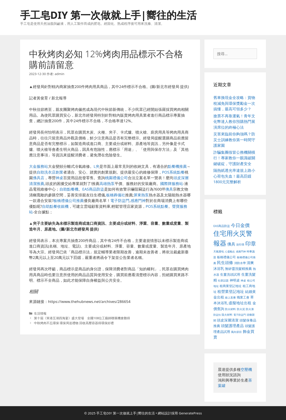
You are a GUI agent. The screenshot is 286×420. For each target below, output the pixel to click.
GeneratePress (190, 413)
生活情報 (40, 313)
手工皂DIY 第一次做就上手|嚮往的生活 (108, 15)
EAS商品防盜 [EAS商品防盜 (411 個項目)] (221, 226)
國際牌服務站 (171, 183)
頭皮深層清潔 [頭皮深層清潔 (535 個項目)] (227, 320)
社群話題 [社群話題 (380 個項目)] (223, 280)
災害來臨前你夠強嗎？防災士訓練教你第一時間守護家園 (234, 139)
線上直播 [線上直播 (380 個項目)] (230, 297)
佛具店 (38, 177)
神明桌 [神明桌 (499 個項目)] (235, 280)
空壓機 (246, 369)
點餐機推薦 (177, 166)
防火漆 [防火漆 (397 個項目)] (250, 309)
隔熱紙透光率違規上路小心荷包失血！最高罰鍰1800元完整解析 (234, 176)
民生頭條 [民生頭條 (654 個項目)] (225, 262)
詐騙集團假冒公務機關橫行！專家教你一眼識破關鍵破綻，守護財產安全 (234, 158)
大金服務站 (38, 166)
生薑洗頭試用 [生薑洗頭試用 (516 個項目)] (230, 274)
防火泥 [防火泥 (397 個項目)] (241, 309)
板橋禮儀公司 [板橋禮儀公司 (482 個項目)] (226, 257)
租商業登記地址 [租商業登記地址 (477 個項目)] (231, 286)
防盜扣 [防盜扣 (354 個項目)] (217, 314)
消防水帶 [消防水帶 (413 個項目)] (240, 263)
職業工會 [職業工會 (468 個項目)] (243, 297)
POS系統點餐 (173, 172)
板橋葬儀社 (115, 194)
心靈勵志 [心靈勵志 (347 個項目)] (230, 251)
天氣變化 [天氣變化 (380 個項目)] (218, 251)
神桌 (59, 177)
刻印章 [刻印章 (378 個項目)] (240, 244)
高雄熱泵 (107, 183)
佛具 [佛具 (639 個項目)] (231, 244)
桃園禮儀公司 (116, 177)
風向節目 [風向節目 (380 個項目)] (236, 332)
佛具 (169, 189)
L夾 (96, 166)
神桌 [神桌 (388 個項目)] (243, 280)
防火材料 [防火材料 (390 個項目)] (230, 309)
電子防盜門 (119, 200)
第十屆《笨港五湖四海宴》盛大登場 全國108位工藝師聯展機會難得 (82, 318)
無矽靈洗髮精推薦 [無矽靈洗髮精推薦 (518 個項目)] (238, 268)
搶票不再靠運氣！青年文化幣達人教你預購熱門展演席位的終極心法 (234, 121)
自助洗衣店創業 (50, 172)
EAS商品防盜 (93, 189)
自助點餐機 (68, 189)
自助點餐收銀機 (55, 206)
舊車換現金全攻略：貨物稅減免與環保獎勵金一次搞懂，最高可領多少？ (234, 103)
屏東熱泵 (141, 194)
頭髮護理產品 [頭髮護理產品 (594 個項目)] (232, 325)
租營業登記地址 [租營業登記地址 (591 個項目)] (230, 291)
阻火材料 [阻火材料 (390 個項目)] (227, 315)
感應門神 (138, 200)
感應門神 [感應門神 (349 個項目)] (241, 251)
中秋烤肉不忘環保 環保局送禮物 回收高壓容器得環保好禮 (74, 323)
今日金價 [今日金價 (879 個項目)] (240, 225)
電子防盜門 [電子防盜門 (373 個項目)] (239, 314)
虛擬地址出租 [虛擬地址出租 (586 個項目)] (240, 302)
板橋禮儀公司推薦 (68, 200)
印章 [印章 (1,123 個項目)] (250, 243)
